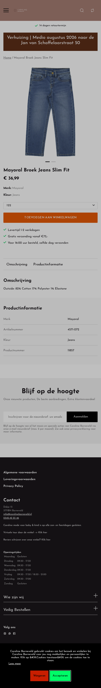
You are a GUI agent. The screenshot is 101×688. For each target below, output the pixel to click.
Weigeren (39, 675)
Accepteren (60, 675)
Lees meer (15, 664)
